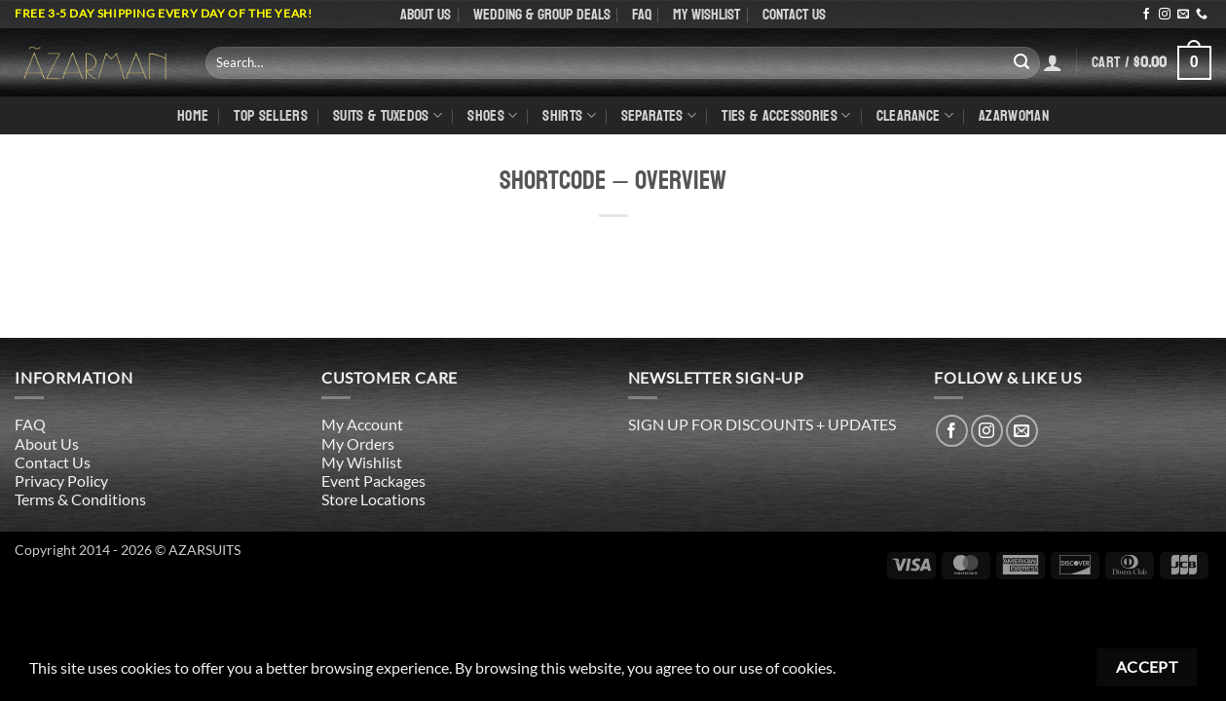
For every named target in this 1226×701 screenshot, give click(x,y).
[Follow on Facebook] (1146, 14)
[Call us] (1201, 14)
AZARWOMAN (1014, 115)
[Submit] (1021, 62)
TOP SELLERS (271, 115)
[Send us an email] (1183, 14)
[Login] (1052, 62)
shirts (568, 115)
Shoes (492, 115)
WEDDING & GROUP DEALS (542, 14)
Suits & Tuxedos (387, 115)
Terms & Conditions (80, 499)
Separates (658, 115)
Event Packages (373, 480)
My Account (362, 424)
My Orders (357, 443)
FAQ (641, 14)
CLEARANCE (914, 115)
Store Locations (373, 499)
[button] (1151, 62)
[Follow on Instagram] (1164, 14)
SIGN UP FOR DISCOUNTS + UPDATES (762, 424)
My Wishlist (706, 14)
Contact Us (794, 14)
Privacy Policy (61, 480)
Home (192, 115)
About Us (425, 14)
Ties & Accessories (786, 115)
